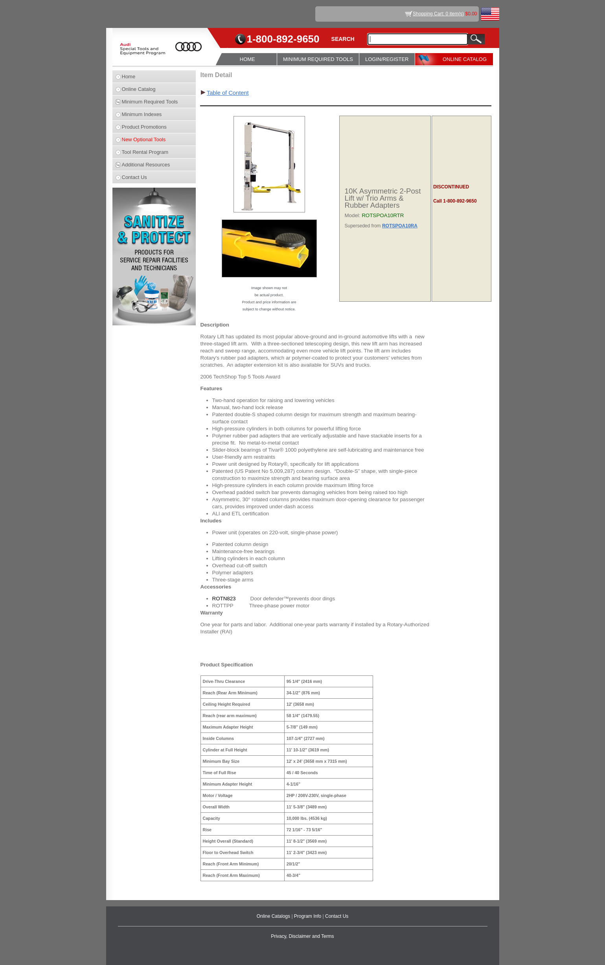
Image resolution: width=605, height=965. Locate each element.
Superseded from (363, 226)
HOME (247, 59)
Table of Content (228, 93)
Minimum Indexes (142, 114)
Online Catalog (139, 89)
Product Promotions (144, 127)
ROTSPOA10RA (399, 226)
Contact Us (134, 177)
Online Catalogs (274, 916)
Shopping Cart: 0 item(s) (438, 14)
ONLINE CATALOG (465, 59)
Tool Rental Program (145, 152)
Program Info (308, 916)
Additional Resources (146, 165)
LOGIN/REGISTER (387, 59)
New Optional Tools (144, 139)
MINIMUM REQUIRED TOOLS (318, 59)
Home (129, 76)
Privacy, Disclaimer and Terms (302, 936)
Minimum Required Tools (150, 102)
